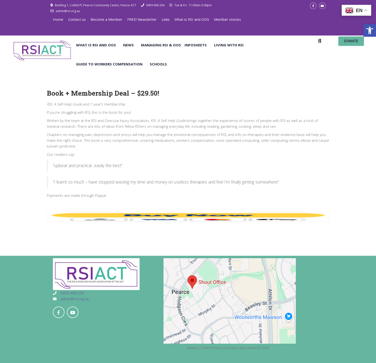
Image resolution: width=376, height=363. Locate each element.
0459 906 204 (154, 5)
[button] (369, 30)
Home (58, 19)
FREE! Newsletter (142, 19)
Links (166, 19)
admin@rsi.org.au (67, 11)
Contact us (77, 19)
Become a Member (106, 19)
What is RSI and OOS (192, 19)
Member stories (227, 19)
